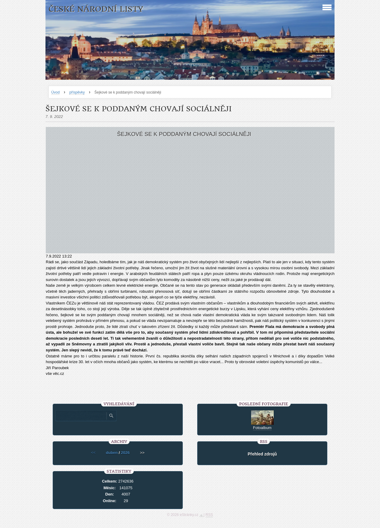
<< (93, 452)
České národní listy (95, 9)
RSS (209, 515)
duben (112, 452)
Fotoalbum (262, 427)
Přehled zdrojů (262, 454)
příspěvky (77, 92)
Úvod (55, 92)
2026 (125, 452)
